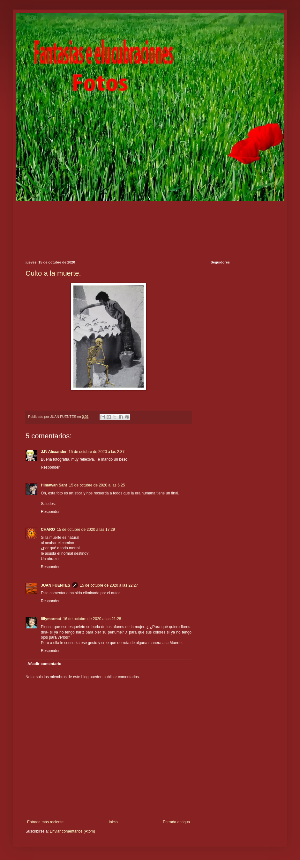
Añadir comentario (44, 664)
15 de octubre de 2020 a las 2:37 (96, 451)
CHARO (48, 529)
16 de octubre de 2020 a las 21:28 (92, 619)
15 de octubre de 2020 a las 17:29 (86, 529)
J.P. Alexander (54, 451)
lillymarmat (51, 619)
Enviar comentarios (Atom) (72, 831)
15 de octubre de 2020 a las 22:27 (109, 585)
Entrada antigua (176, 822)
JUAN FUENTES (55, 585)
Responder (50, 467)
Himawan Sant (54, 485)
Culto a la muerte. (53, 273)
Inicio (113, 822)
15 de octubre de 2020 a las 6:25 (97, 485)
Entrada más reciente (45, 822)
